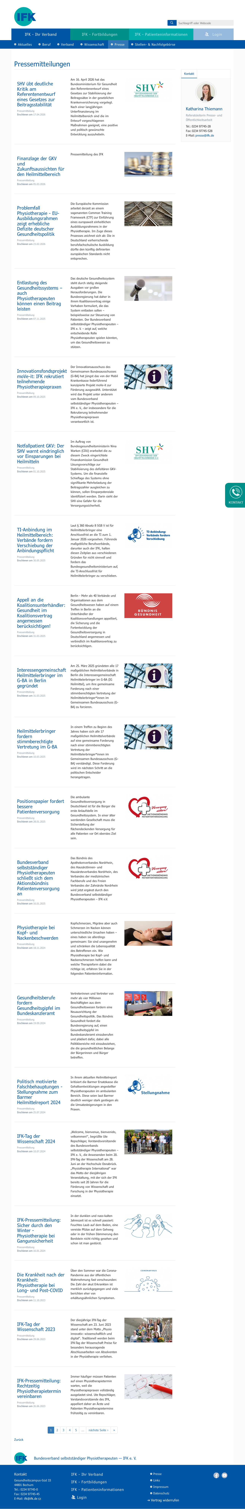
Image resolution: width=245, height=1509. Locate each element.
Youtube (224, 1475)
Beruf (46, 44)
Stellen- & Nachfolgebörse (155, 44)
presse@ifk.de (204, 135)
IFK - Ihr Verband (41, 34)
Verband (67, 44)
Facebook (216, 1475)
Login (213, 34)
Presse (120, 44)
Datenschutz (161, 1493)
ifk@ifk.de (32, 1498)
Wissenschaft (94, 44)
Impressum (160, 1486)
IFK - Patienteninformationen (161, 34)
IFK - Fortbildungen (100, 34)
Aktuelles (25, 44)
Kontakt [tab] (189, 73)
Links (156, 1480)
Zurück (18, 1439)
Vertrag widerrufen (165, 1500)
